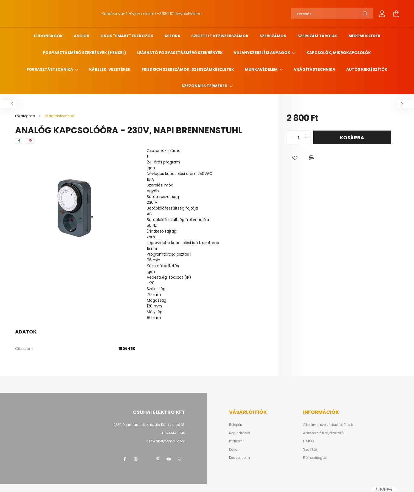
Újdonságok (48, 36)
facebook (124, 459)
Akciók (81, 36)
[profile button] (382, 13)
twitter (146, 459)
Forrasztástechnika (50, 69)
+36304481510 (173, 433)
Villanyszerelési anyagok (262, 52)
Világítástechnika (314, 69)
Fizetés (308, 441)
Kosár (234, 449)
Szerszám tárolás (317, 36)
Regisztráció (239, 433)
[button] (294, 157)
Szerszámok (273, 36)
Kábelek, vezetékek (110, 69)
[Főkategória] (25, 116)
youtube (168, 459)
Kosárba (352, 137)
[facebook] (19, 141)
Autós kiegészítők (366, 69)
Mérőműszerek (364, 36)
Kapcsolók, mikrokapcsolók (338, 52)
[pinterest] (30, 141)
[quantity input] (298, 137)
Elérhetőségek (314, 458)
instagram (135, 459)
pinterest (157, 459)
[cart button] (396, 13)
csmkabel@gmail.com (165, 441)
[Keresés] (332, 13)
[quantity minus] (291, 137)
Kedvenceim (239, 458)
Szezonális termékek (205, 86)
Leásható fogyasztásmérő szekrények (180, 52)
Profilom (236, 441)
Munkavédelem (261, 69)
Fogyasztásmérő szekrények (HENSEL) (84, 52)
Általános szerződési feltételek (328, 425)
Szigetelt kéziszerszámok (220, 36)
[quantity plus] (306, 137)
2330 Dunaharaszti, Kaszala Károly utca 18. (149, 424)
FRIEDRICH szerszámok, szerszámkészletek (188, 69)
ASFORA (172, 36)
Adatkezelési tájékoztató (323, 433)
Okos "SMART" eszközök (126, 36)
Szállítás (310, 449)
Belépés (235, 425)
